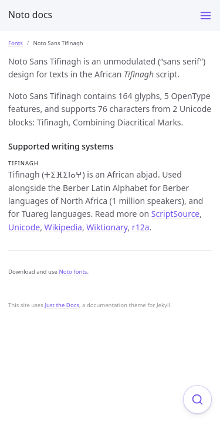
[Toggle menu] (205, 15)
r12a (141, 227)
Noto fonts (73, 271)
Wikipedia (63, 227)
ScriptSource (175, 213)
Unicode (24, 227)
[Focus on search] (197, 399)
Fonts (15, 43)
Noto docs (30, 14)
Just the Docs (62, 305)
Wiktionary (106, 227)
